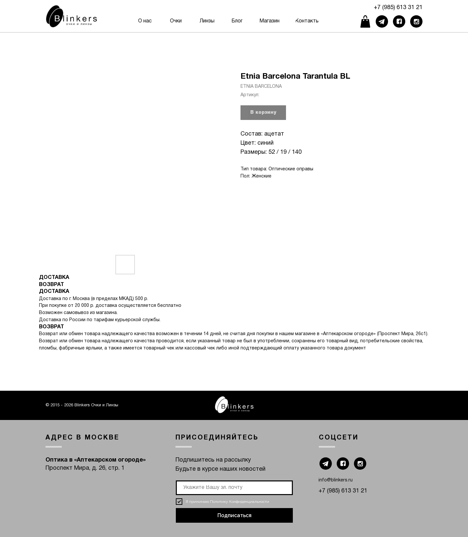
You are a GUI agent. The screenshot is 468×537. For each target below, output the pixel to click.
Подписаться (234, 515)
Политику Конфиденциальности (239, 501)
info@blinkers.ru (335, 480)
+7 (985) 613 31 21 (398, 7)
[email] (234, 487)
